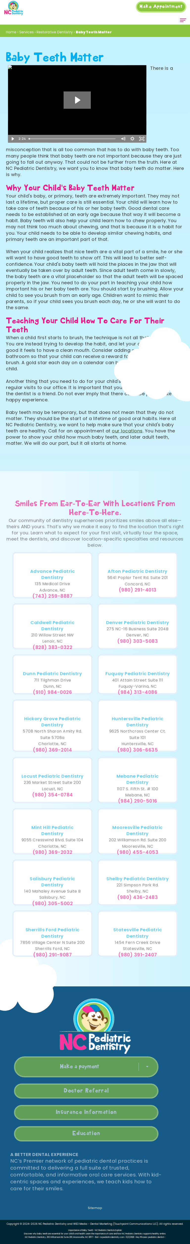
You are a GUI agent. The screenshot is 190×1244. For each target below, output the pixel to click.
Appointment (161, 6)
